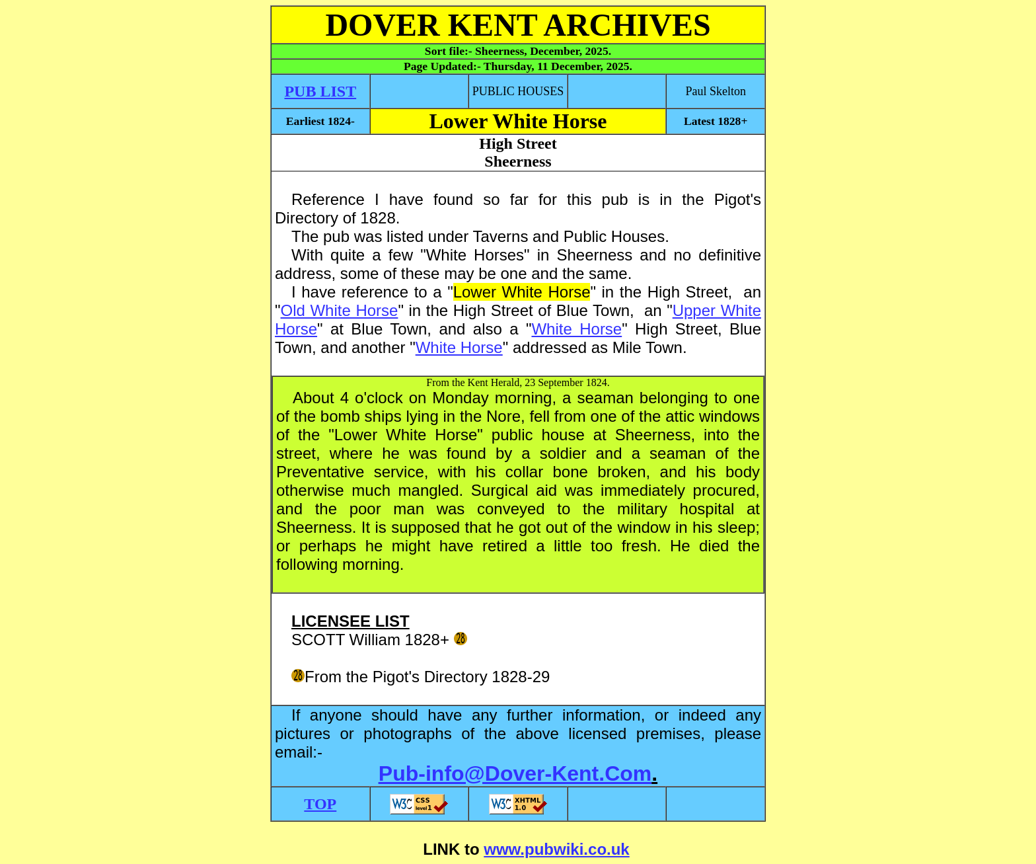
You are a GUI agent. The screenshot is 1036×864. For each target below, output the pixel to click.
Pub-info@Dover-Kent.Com (515, 773)
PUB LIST (320, 91)
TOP (320, 803)
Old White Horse (339, 310)
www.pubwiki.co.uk (556, 849)
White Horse (576, 329)
